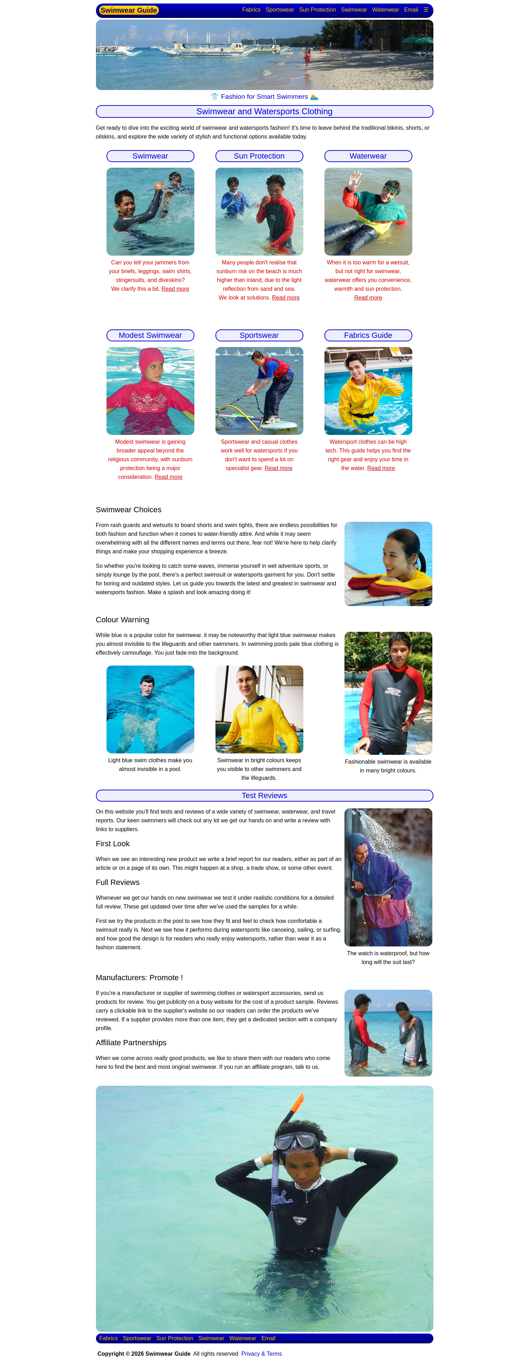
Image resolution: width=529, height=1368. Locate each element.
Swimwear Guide (129, 10)
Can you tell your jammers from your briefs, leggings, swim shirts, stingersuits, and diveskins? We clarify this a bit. (150, 271)
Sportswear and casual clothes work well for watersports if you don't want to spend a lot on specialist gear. (259, 450)
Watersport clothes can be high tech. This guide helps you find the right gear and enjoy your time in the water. (368, 450)
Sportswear (280, 10)
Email (411, 10)
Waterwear (385, 10)
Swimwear (354, 10)
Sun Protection (317, 10)
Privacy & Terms (261, 1354)
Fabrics (251, 10)
